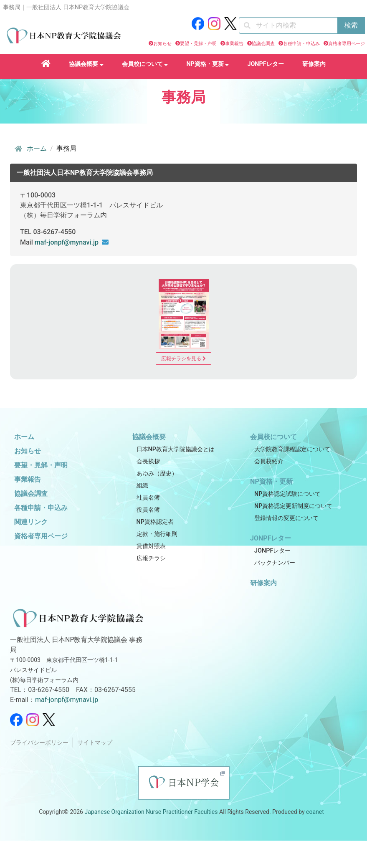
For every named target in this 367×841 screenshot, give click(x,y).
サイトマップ (94, 742)
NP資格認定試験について (287, 494)
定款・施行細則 (157, 534)
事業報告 (234, 43)
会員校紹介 (268, 461)
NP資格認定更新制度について (293, 506)
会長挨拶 (148, 461)
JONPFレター (265, 64)
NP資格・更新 (207, 64)
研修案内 (314, 64)
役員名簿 (148, 509)
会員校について (145, 64)
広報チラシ (151, 558)
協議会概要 (86, 64)
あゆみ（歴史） (157, 473)
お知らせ (162, 43)
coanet (315, 811)
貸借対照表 (151, 546)
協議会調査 (263, 43)
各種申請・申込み (301, 43)
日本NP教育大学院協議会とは (176, 449)
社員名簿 (148, 497)
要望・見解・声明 (198, 43)
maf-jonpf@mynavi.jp (67, 242)
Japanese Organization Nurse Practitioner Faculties (151, 811)
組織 (142, 485)
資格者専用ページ (346, 43)
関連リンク (31, 522)
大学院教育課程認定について (292, 449)
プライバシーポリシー (39, 742)
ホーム (30, 149)
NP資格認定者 (155, 521)
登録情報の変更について (286, 518)
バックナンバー (274, 562)
